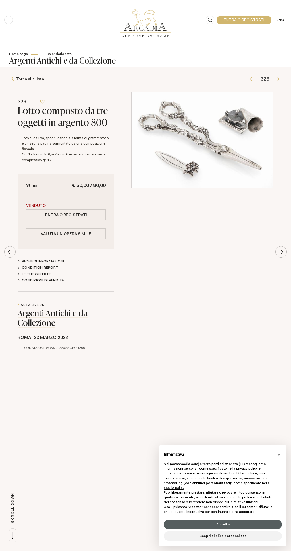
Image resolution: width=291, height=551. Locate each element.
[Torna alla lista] (28, 79)
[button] (279, 454)
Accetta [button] (223, 524)
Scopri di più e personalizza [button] (222, 536)
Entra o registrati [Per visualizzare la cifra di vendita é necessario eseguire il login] (66, 215)
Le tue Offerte (36, 274)
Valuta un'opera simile (66, 234)
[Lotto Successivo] (278, 79)
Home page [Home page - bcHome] (18, 54)
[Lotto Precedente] (251, 79)
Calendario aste (59, 54)
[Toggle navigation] (8, 20)
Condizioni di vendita (43, 280)
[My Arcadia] (244, 20)
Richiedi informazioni (43, 261)
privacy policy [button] (247, 468)
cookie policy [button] (174, 488)
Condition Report (40, 268)
